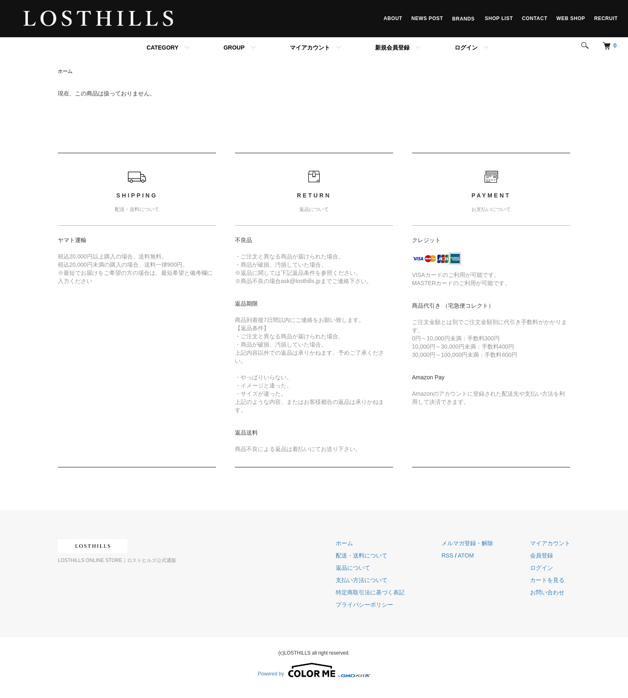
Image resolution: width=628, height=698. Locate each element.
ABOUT (393, 18)
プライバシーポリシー (364, 604)
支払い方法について (361, 580)
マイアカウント (310, 47)
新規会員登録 (392, 47)
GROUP (233, 47)
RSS (447, 555)
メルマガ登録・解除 (467, 543)
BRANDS (464, 18)
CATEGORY (162, 47)
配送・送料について (361, 555)
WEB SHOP (570, 18)
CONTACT (534, 18)
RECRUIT (606, 18)
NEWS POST (427, 18)
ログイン (466, 47)
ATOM (466, 555)
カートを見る (547, 580)
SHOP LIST (499, 18)
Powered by (314, 670)
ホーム (65, 71)
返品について (353, 567)
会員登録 (541, 555)
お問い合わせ (547, 592)
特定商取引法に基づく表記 (370, 592)
